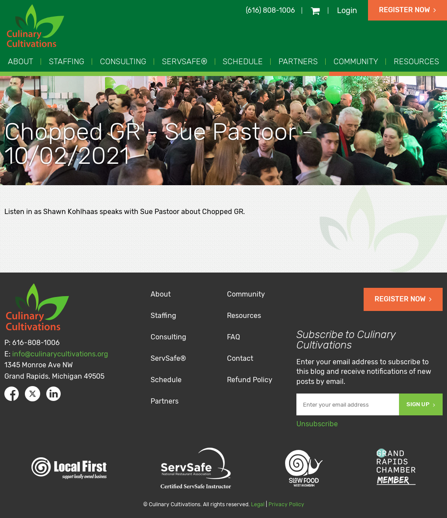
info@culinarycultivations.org (60, 354)
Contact (240, 358)
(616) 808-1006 (270, 10)
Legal (258, 504)
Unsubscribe (317, 424)
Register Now (407, 10)
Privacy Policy (286, 504)
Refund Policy (249, 380)
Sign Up (420, 404)
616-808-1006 (36, 342)
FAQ (233, 337)
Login (347, 10)
